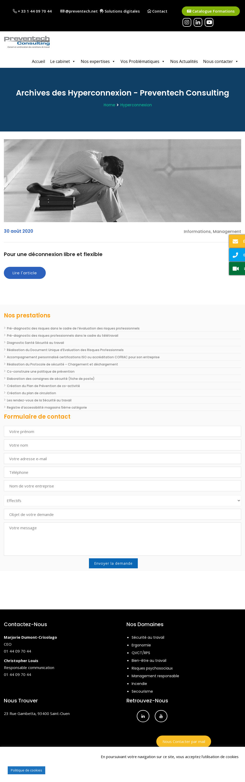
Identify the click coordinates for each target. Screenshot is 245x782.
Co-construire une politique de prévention (41, 371)
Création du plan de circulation (31, 393)
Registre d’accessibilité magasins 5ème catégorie (47, 407)
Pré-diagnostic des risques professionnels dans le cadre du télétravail (62, 335)
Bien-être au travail (149, 660)
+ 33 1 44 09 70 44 (32, 11)
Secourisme (142, 691)
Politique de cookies (26, 770)
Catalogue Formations (211, 11)
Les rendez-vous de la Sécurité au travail (39, 400)
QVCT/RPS (141, 652)
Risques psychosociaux (152, 668)
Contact (157, 11)
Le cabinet (63, 61)
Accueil (38, 61)
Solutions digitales (120, 11)
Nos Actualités (184, 61)
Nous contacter (221, 61)
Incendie (139, 683)
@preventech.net (79, 11)
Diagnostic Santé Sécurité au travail (35, 343)
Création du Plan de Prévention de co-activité (43, 386)
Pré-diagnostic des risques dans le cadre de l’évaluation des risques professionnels (73, 328)
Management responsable (155, 676)
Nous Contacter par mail (183, 741)
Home (109, 105)
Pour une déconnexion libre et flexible (53, 254)
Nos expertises (98, 61)
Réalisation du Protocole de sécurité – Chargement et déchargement (62, 364)
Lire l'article (25, 273)
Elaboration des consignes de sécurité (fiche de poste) (51, 378)
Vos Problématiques (143, 61)
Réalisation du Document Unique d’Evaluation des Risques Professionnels (65, 350)
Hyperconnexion (136, 105)
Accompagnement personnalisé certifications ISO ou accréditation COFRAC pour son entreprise (83, 357)
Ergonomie (141, 645)
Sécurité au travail (148, 637)
